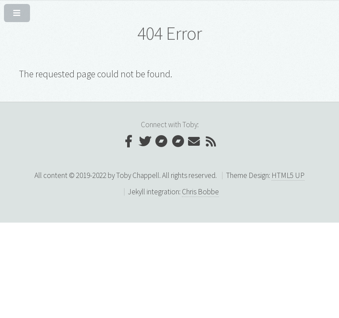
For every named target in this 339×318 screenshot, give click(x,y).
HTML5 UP (288, 175)
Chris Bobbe (200, 192)
